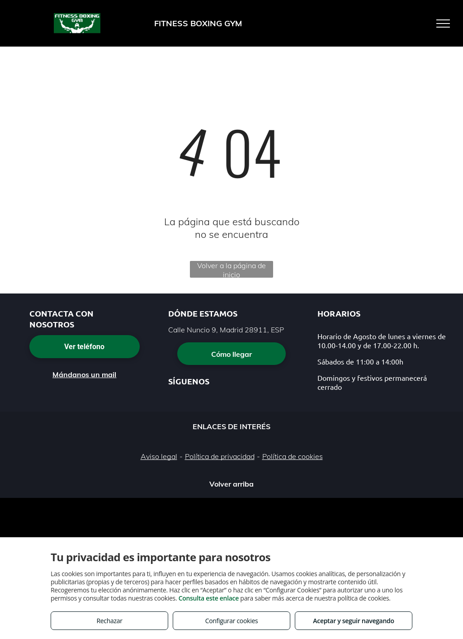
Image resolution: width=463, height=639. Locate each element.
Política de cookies (292, 456)
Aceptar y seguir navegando (353, 620)
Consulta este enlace (209, 598)
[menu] (443, 23)
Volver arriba (231, 483)
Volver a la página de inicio (231, 269)
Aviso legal (159, 456)
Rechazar (109, 620)
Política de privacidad (220, 456)
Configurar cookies (231, 620)
